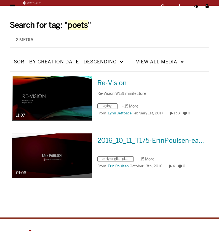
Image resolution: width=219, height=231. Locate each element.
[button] (14, 5)
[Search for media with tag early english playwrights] (117, 159)
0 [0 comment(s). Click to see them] (190, 113)
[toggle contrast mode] (196, 7)
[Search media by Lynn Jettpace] (120, 113)
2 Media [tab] (24, 40)
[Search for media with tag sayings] (109, 106)
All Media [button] (156, 62)
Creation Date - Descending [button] (65, 62)
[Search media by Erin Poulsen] (118, 166)
